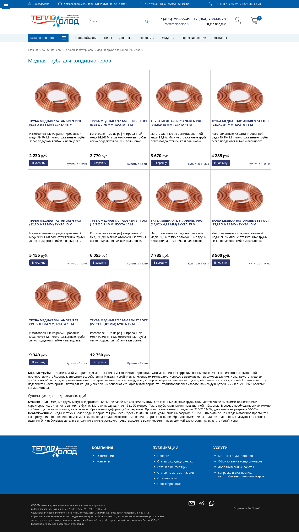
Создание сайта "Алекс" (247, 508)
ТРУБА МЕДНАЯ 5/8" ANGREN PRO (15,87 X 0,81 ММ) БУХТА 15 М (177, 222)
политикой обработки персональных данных (124, 512)
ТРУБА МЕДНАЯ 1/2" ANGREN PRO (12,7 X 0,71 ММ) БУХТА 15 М (55, 222)
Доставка (125, 38)
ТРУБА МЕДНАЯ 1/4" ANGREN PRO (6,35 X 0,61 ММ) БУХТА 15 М (55, 123)
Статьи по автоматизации (175, 473)
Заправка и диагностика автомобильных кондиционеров (241, 474)
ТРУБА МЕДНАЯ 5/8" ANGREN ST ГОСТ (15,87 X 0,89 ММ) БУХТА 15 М (240, 222)
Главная (33, 50)
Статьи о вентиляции (172, 467)
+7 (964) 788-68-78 (249, 4)
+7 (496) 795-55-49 (226, 4)
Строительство (167, 478)
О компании (105, 456)
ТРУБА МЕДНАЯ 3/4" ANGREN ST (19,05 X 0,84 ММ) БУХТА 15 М (53, 322)
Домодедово (41, 4)
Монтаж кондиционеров (235, 456)
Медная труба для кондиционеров (119, 50)
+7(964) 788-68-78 (96, 508)
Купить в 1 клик (77, 164)
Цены (108, 38)
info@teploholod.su (177, 24)
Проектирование (194, 38)
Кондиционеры (51, 50)
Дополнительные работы (236, 467)
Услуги (166, 38)
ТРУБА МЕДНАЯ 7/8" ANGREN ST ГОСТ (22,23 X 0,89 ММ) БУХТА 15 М (119, 322)
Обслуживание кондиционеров (240, 461)
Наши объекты (86, 38)
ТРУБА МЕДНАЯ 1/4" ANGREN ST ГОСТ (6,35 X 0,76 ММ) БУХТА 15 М (119, 123)
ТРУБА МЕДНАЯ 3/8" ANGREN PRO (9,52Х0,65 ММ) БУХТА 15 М (177, 123)
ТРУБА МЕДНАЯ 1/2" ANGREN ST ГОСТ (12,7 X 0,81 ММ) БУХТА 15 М (119, 222)
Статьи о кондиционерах (175, 461)
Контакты (220, 38)
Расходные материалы (78, 50)
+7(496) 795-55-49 (76, 508)
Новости (146, 38)
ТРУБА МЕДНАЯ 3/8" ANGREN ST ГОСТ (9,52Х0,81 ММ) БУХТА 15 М (240, 123)
